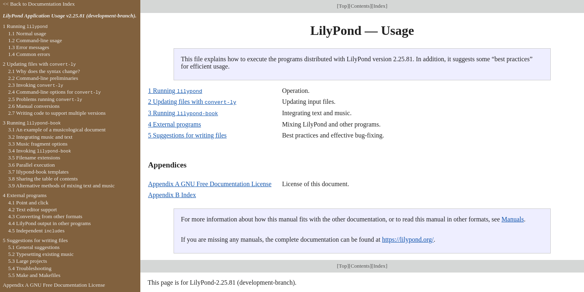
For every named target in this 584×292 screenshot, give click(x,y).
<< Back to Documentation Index (39, 4)
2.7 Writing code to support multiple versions (57, 113)
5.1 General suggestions (34, 247)
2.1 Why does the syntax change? (44, 71)
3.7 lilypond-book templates (38, 172)
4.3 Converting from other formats (45, 216)
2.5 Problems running (45, 99)
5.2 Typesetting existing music (41, 254)
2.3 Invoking (35, 85)
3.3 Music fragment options (38, 144)
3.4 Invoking (39, 151)
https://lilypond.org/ (408, 238)
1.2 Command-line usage (35, 40)
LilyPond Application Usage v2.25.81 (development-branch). (70, 16)
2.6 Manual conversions (34, 106)
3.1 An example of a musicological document (57, 130)
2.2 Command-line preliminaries (43, 78)
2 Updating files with (192, 101)
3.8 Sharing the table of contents (43, 179)
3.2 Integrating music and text (40, 137)
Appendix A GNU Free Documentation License (209, 183)
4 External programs (174, 123)
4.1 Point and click (28, 203)
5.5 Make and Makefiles (34, 275)
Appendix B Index (172, 194)
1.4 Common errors (29, 54)
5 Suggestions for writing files (187, 134)
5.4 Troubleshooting (30, 268)
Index (380, 6)
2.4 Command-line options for (54, 92)
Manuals (513, 218)
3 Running (183, 112)
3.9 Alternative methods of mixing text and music (61, 185)
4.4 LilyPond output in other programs (49, 223)
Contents (360, 6)
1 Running (175, 90)
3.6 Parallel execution (31, 165)
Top (343, 6)
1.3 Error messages (28, 47)
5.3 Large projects (27, 261)
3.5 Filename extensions (34, 158)
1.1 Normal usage (27, 33)
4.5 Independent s (36, 231)
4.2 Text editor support (32, 209)
